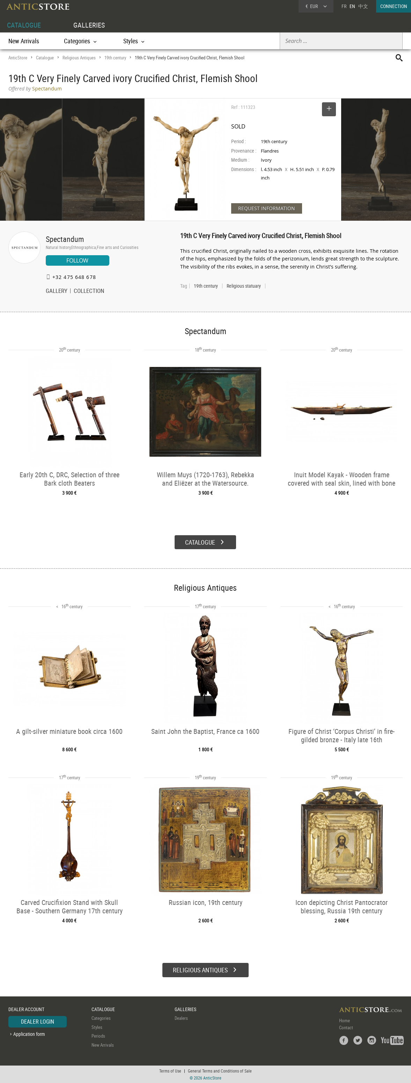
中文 (363, 6)
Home (344, 1020)
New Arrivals (23, 41)
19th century (115, 57)
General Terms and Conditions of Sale (220, 1071)
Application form (29, 1034)
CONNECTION (393, 6)
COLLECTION (89, 291)
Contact (346, 1027)
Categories (101, 1018)
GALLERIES (89, 25)
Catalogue (45, 57)
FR (344, 6)
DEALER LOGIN (37, 1021)
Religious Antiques (79, 57)
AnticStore (17, 57)
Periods (98, 1036)
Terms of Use (170, 1071)
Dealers (181, 1018)
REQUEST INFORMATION (266, 208)
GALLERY (56, 291)
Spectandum (65, 239)
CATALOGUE (24, 25)
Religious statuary (244, 285)
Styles (96, 1027)
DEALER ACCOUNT (26, 1009)
